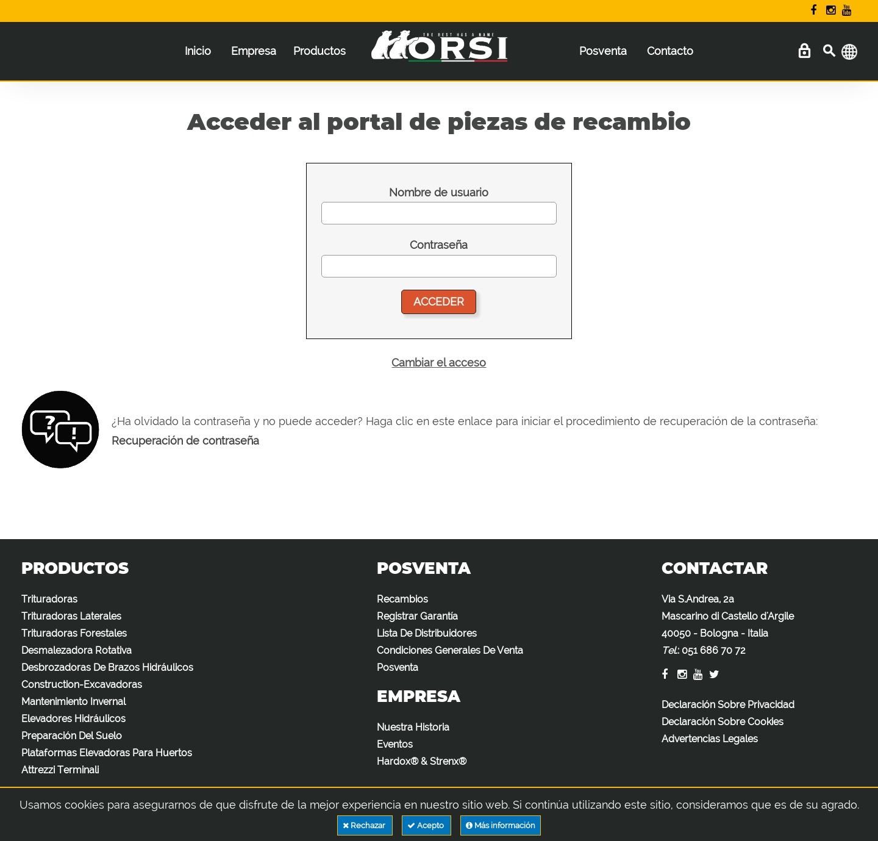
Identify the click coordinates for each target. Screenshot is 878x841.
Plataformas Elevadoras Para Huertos (106, 753)
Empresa (253, 51)
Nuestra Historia (413, 727)
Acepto (426, 825)
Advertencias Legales (710, 739)
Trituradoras (49, 599)
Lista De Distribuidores (427, 633)
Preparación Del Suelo (71, 736)
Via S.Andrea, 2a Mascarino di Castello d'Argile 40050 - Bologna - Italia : (728, 624)
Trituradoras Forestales (74, 633)
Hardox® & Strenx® (421, 761)
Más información (500, 825)
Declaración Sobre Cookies (722, 722)
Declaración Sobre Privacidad (728, 704)
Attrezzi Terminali (60, 770)
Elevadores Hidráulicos (73, 719)
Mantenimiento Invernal (73, 701)
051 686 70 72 (714, 650)
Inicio (198, 51)
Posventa (603, 51)
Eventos (395, 744)
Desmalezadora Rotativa (76, 650)
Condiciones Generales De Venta (450, 650)
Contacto (670, 51)
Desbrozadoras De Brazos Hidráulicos (107, 667)
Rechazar (365, 825)
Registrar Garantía (417, 616)
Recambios (402, 599)
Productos (319, 51)
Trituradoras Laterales (71, 616)
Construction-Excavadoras (81, 684)
